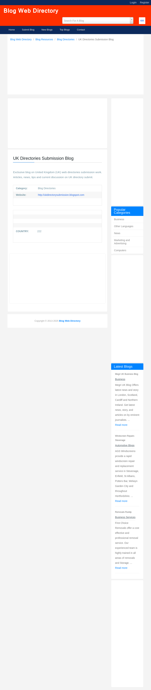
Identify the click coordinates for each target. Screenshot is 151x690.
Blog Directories (66, 39)
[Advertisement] (76, 67)
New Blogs (46, 29)
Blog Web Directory (21, 39)
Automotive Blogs (124, 445)
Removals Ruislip (123, 512)
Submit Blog (28, 29)
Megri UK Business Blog (126, 374)
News (117, 233)
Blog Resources (44, 39)
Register (144, 2)
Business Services (125, 517)
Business (119, 219)
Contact (81, 29)
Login (133, 2)
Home (12, 29)
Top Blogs (65, 29)
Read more (121, 424)
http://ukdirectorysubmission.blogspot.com (60, 194)
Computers (120, 250)
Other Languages (123, 226)
